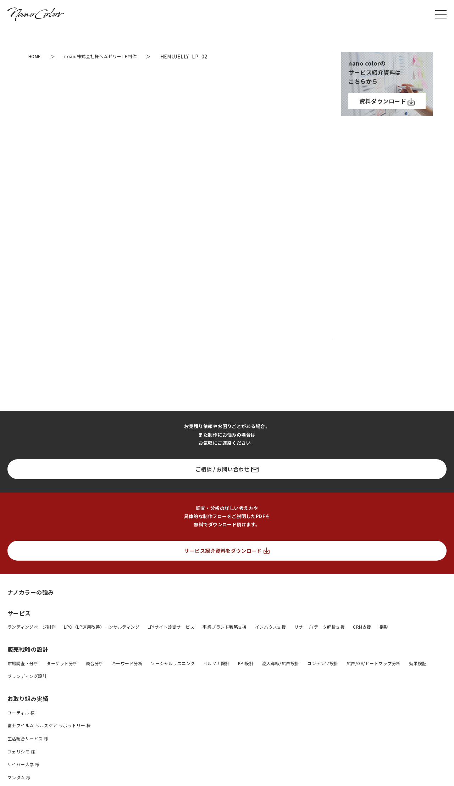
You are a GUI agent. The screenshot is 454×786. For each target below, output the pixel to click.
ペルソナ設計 (216, 663)
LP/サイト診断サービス (171, 627)
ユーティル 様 (21, 712)
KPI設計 (246, 663)
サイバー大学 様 (23, 764)
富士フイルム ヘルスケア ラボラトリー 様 (49, 725)
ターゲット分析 (61, 663)
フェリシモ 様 (21, 751)
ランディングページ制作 (31, 627)
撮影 (384, 627)
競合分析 (95, 663)
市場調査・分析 (22, 663)
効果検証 (418, 663)
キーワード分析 (127, 663)
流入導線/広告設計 (280, 663)
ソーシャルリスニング (173, 663)
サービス (19, 613)
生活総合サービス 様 (28, 738)
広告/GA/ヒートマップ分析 (374, 663)
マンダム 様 (19, 777)
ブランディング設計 (27, 676)
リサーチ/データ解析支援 (319, 627)
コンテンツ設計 (322, 663)
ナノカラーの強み (30, 592)
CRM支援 (362, 627)
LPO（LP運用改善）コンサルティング (101, 627)
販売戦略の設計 (27, 649)
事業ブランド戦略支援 (225, 627)
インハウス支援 (270, 627)
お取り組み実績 (27, 698)
